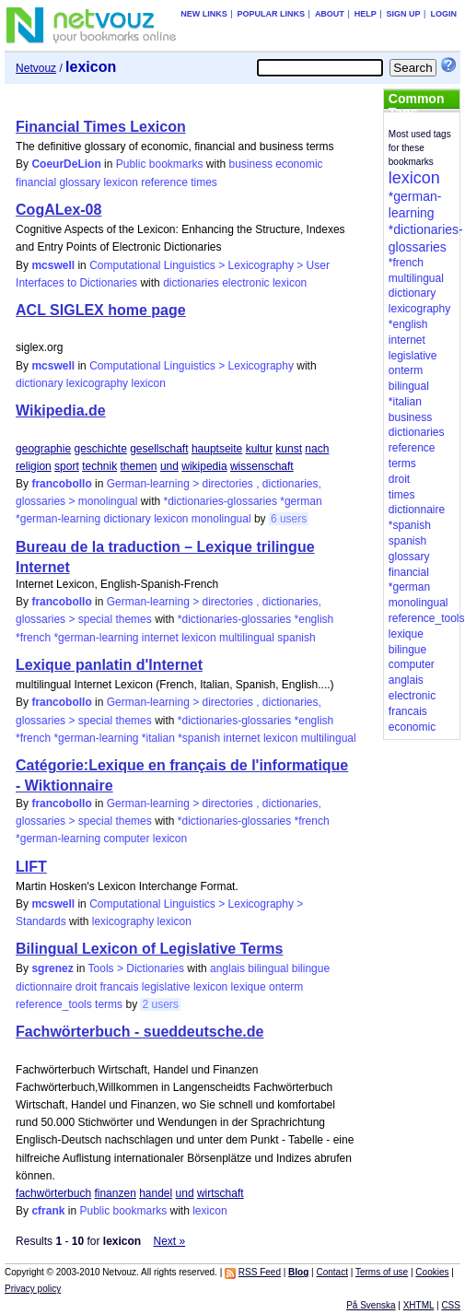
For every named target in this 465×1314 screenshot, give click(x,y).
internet (160, 637)
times (204, 182)
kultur (259, 448)
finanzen (114, 1193)
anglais (227, 968)
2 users (160, 1004)
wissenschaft (262, 466)
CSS (450, 1305)
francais (118, 986)
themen (139, 466)
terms (108, 1004)
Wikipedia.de (61, 410)
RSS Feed (259, 1272)
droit (86, 986)
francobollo (61, 483)
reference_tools (54, 1004)
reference (164, 182)
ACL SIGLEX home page (101, 310)
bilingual (268, 968)
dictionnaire (44, 986)
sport (66, 466)
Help (366, 13)
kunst (288, 448)
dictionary (39, 383)
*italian (158, 738)
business (251, 164)
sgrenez (52, 968)
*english (314, 619)
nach (317, 448)
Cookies (431, 1272)
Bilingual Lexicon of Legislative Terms (149, 948)
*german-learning (58, 518)
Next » (170, 1241)
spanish (296, 637)
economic (298, 164)
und (169, 466)
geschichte (100, 448)
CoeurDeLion (65, 164)
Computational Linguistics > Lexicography (191, 365)
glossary (79, 182)
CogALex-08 (58, 209)
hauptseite (217, 448)
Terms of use (381, 1272)
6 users (289, 518)
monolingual (221, 518)
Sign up (404, 13)
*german (300, 501)
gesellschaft (159, 448)
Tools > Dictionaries (136, 968)
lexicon (120, 182)
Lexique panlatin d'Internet (109, 665)
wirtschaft (220, 1193)
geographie (43, 448)
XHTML (419, 1305)
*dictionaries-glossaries (220, 501)
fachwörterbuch (53, 1193)
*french (33, 637)
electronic (245, 282)
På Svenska (370, 1305)
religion (34, 466)
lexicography (97, 383)
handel (155, 1193)
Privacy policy (33, 1289)
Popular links (272, 13)
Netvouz (36, 68)
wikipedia (204, 466)
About (329, 13)
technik (99, 466)
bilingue (311, 968)
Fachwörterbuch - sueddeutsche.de (139, 1031)
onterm (286, 986)
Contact (331, 1272)
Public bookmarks (159, 164)
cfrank (47, 1210)
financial (36, 182)
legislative (166, 986)
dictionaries (191, 282)
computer (126, 838)
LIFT (31, 866)
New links (203, 13)
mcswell (53, 265)
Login (443, 13)
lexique (248, 986)
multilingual (246, 637)
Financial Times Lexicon (101, 127)
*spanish (199, 738)
